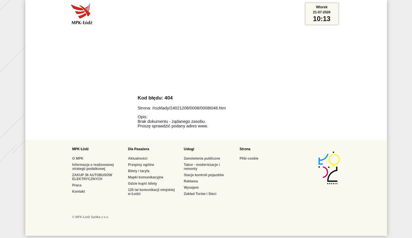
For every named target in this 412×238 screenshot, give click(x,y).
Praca (77, 185)
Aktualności (137, 158)
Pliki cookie (249, 158)
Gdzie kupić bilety (142, 184)
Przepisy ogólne (141, 165)
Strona (245, 149)
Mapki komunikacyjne (145, 177)
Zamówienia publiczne (202, 158)
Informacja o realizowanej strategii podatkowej (93, 167)
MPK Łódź (80, 149)
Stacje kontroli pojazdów (204, 175)
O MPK (77, 158)
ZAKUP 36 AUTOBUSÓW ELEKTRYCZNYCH (92, 177)
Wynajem (191, 188)
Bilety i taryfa (138, 171)
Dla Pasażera (138, 149)
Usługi (189, 149)
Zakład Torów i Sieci (200, 194)
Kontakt (78, 192)
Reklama (191, 181)
